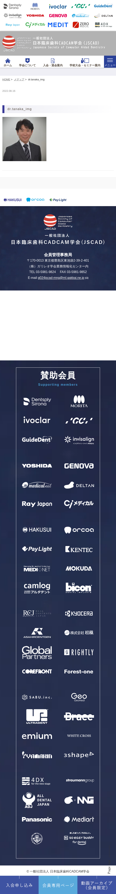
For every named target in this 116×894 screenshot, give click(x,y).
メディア (19, 79)
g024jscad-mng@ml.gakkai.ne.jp (63, 278)
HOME (6, 79)
